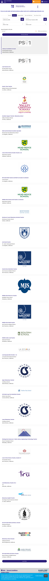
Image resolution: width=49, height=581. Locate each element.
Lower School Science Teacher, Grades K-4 (11, 457)
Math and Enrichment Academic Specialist (11, 130)
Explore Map (20, 15)
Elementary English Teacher (8, 498)
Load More (24, 561)
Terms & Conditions (12, 570)
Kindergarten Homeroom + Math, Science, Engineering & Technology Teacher (19, 439)
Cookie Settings (39, 575)
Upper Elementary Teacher (8, 380)
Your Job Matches (28, 15)
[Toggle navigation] (38, 6)
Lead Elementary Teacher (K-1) (9, 482)
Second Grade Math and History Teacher (11, 522)
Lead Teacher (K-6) (6, 66)
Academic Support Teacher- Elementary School (12, 116)
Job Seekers (36, 1)
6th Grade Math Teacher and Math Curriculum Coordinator (15, 177)
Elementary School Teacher (8, 538)
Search (9, 15)
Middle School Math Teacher (8, 322)
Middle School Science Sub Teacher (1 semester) (13, 199)
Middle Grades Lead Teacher (8, 337)
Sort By (3, 31)
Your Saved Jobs (37, 15)
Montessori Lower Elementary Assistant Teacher (13, 217)
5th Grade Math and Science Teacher (10, 553)
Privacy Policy (5, 572)
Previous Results (24, 34)
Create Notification (42, 31)
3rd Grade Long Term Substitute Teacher (11, 394)
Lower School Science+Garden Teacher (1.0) (12, 152)
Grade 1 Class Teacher (7, 86)
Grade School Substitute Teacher (9, 269)
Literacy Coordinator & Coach (9, 48)
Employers (45, 1)
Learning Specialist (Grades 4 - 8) (9, 354)
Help (3, 570)
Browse (14, 15)
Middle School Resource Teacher (9, 295)
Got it (45, 575)
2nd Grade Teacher (6, 242)
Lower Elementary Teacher (8, 419)
